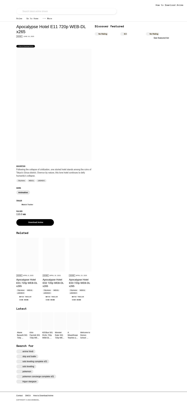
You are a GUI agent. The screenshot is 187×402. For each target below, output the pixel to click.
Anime (19, 18)
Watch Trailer (24, 204)
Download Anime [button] (33, 222)
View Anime (22, 300)
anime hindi (25, 351)
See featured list (162, 38)
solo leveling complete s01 (32, 361)
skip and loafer (27, 356)
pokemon (24, 372)
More (47, 18)
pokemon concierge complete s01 (36, 377)
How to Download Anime (169, 5)
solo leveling (26, 366)
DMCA (28, 395)
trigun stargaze (27, 382)
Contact (19, 395)
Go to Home (32, 18)
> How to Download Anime (25, 46)
